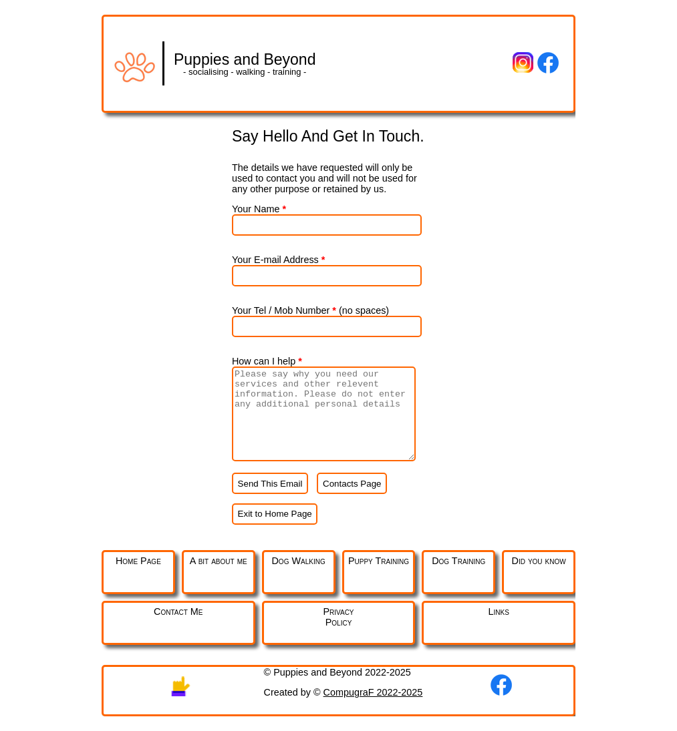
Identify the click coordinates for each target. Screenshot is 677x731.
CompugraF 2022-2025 (373, 692)
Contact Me (178, 611)
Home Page (138, 560)
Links (499, 611)
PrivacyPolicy (338, 617)
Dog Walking (298, 560)
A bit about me (218, 560)
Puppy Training (378, 560)
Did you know (539, 560)
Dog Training (458, 560)
